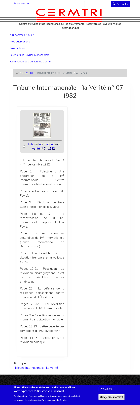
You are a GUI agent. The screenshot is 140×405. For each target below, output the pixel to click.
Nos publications (20, 41)
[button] (42, 126)
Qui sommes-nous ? (22, 34)
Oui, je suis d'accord (111, 399)
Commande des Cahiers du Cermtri (30, 61)
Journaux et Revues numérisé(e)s (29, 54)
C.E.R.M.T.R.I (26, 72)
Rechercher (123, 4)
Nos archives (18, 48)
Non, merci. (107, 390)
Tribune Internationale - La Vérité (36, 367)
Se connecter (21, 3)
